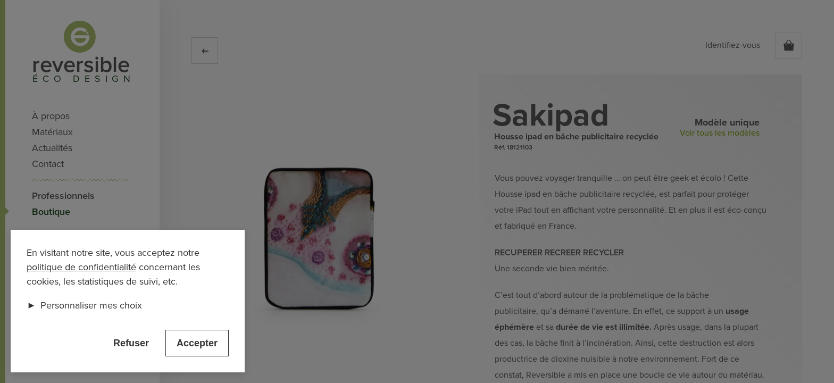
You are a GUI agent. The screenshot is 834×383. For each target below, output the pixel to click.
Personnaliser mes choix (84, 305)
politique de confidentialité (81, 267)
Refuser (131, 343)
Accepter (197, 343)
